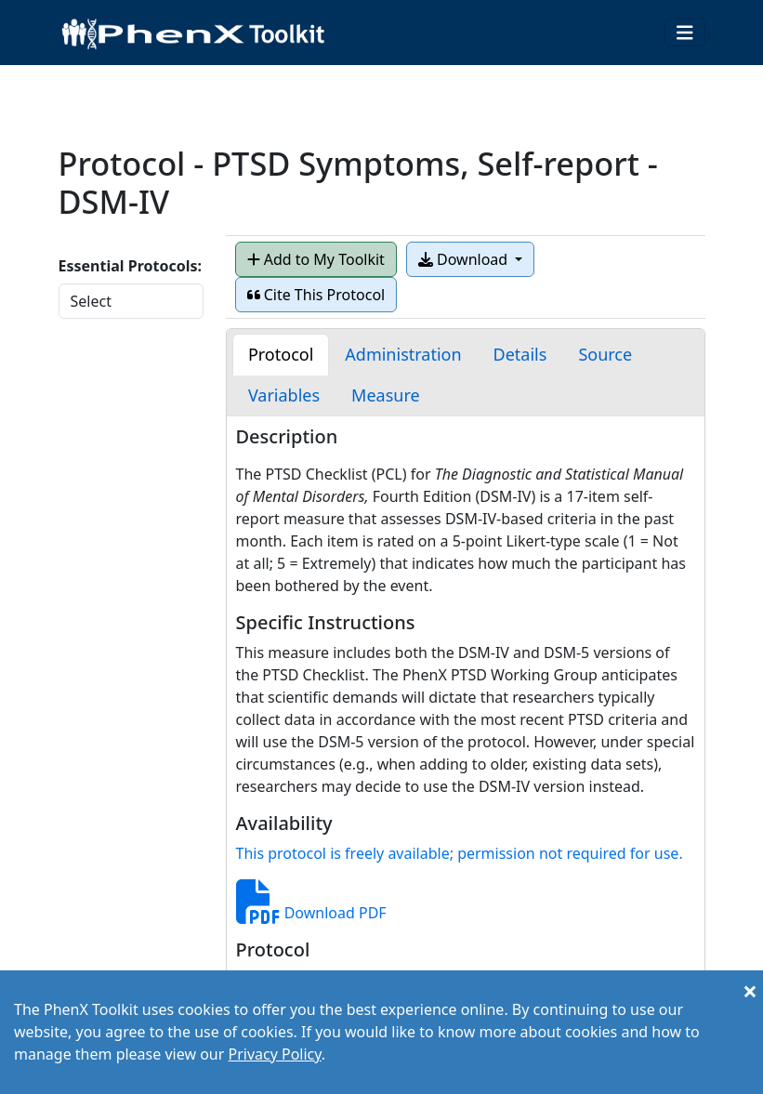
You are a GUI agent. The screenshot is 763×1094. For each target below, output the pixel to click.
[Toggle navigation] (684, 33)
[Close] (750, 990)
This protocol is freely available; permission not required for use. (459, 853)
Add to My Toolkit (316, 259)
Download (464, 259)
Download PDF (311, 913)
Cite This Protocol (316, 294)
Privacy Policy (274, 1054)
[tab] (280, 355)
